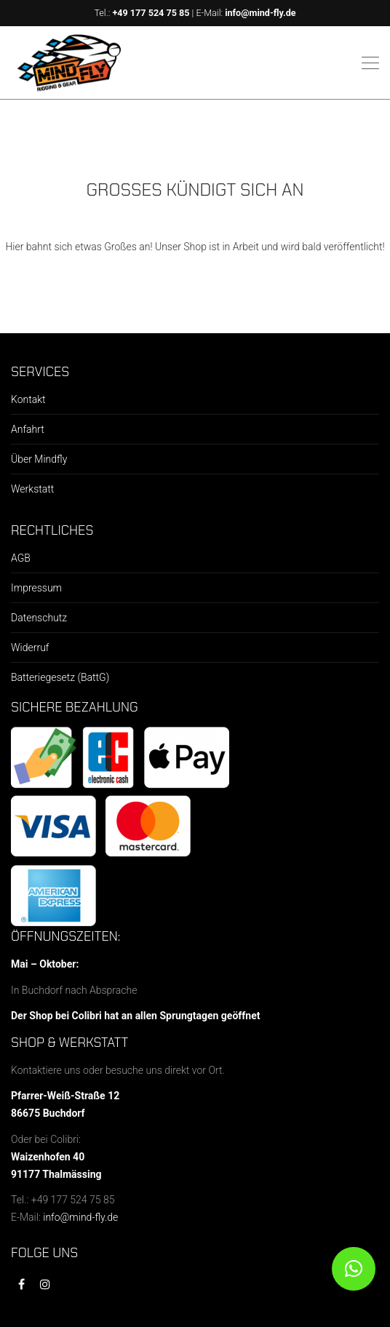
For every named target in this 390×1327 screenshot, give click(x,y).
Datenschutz (39, 617)
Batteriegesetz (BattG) (60, 677)
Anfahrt (27, 429)
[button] (353, 1269)
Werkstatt (32, 489)
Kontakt (28, 399)
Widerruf (30, 647)
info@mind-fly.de (260, 12)
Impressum (36, 588)
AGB (21, 558)
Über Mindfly (39, 459)
